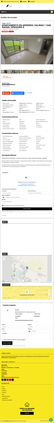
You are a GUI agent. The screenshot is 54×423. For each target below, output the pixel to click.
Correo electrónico (32, 191)
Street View (7, 77)
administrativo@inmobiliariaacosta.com (27, 185)
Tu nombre (4, 191)
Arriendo (4, 390)
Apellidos (30, 324)
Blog (3, 394)
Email (3, 329)
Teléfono (30, 329)
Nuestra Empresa (6, 396)
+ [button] (4, 257)
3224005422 (24, 1)
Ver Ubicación (23, 295)
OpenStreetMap (48, 282)
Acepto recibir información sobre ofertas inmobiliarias (14, 339)
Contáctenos (5, 398)
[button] (52, 31)
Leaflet (41, 282)
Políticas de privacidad (7, 400)
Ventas (3, 388)
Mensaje (4, 199)
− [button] (4, 259)
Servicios (4, 392)
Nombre (4, 324)
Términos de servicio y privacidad (19, 211)
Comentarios (4, 333)
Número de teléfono (6, 195)
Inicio (2, 15)
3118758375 (32, 1)
